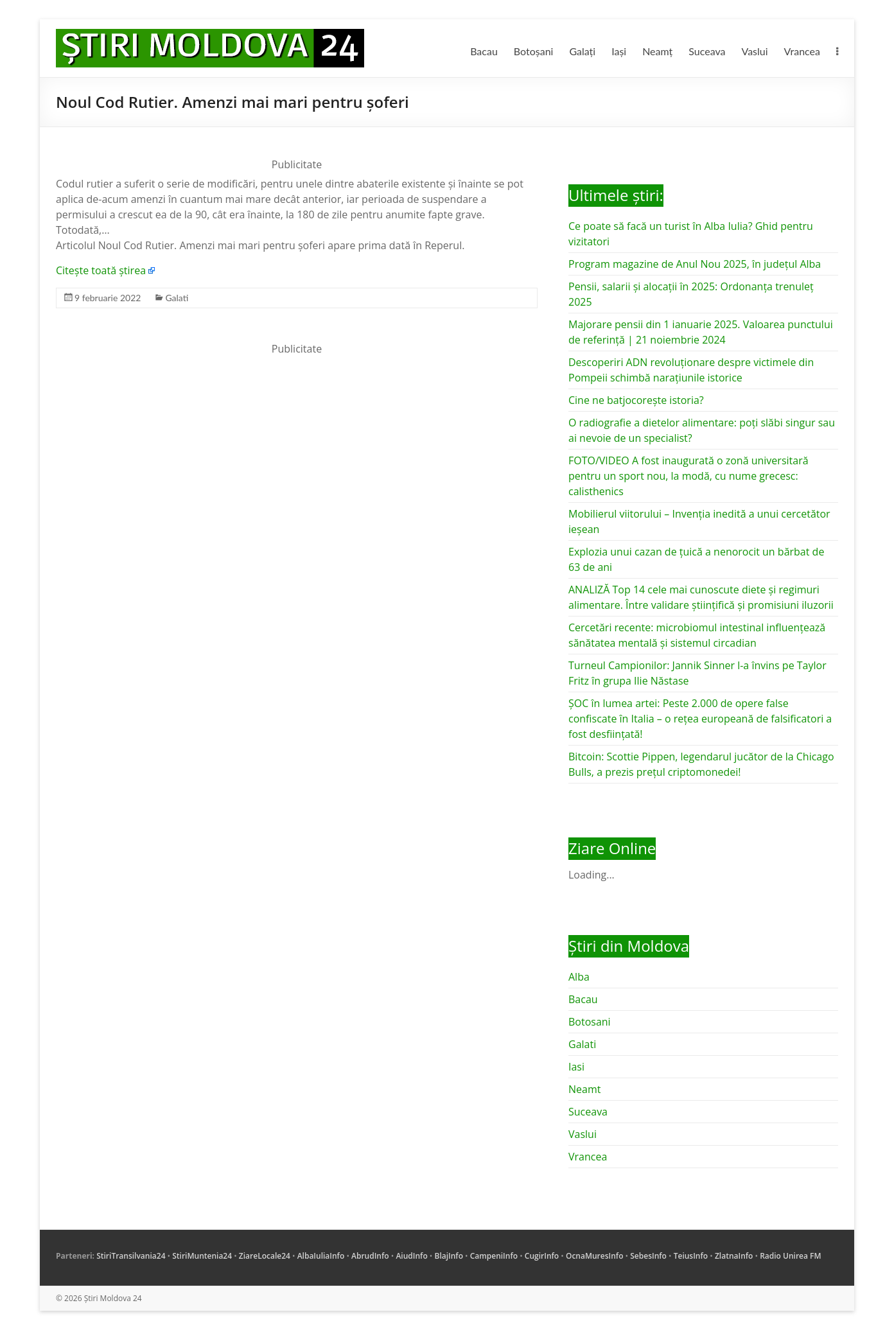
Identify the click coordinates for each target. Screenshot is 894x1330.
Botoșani (534, 51)
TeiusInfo (691, 1255)
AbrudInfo (370, 1255)
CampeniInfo (494, 1255)
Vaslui (755, 51)
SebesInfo (648, 1255)
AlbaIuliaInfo (321, 1255)
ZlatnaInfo (734, 1255)
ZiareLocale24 (264, 1255)
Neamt (584, 1089)
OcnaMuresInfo (595, 1255)
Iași (618, 51)
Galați (582, 51)
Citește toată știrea (101, 270)
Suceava (706, 51)
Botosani (589, 1022)
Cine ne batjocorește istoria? (636, 400)
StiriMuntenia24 (202, 1255)
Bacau (484, 51)
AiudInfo (411, 1255)
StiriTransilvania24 (130, 1255)
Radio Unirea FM (790, 1255)
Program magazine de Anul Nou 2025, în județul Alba (694, 264)
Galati (176, 297)
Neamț (657, 51)
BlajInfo (448, 1255)
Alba (579, 977)
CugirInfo (542, 1255)
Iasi (576, 1067)
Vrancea (802, 51)
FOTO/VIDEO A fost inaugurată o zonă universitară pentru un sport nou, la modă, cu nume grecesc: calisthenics (688, 475)
